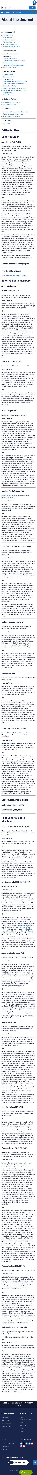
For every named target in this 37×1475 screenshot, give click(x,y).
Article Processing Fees (10, 44)
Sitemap (4, 1449)
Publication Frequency (10, 40)
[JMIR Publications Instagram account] (21, 1446)
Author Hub (5, 1417)
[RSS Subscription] (24, 1446)
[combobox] (19, 7)
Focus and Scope (8, 35)
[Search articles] (32, 7)
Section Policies (8, 75)
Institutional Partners (9, 104)
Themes (23, 1425)
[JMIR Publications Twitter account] (24, 1443)
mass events (23, 927)
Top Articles (6, 123)
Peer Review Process (9, 63)
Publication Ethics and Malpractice (13, 65)
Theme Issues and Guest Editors (13, 114)
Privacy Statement (9, 95)
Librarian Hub (6, 1426)
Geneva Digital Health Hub (9, 495)
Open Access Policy (9, 77)
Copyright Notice (8, 92)
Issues (22, 1428)
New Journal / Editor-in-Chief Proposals (15, 112)
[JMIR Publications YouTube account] (32, 1443)
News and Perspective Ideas (11, 116)
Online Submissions (10, 58)
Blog (21, 1431)
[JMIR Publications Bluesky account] (21, 1443)
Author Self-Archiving (9, 67)
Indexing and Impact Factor (11, 46)
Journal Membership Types (11, 102)
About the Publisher (9, 42)
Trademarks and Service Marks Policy (14, 90)
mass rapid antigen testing (25, 925)
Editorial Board (7, 37)
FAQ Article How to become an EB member (14, 275)
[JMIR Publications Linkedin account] (29, 1443)
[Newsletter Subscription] (18, 1462)
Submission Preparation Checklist (14, 60)
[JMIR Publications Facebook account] (26, 1443)
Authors (22, 1422)
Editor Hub (5, 1420)
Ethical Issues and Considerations (14, 83)
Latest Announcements (25, 1418)
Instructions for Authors (10, 54)
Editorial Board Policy (9, 86)
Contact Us (5, 1446)
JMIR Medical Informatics (11, 12)
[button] (34, 2)
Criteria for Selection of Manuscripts (15, 81)
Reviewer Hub (6, 1423)
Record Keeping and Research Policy (14, 88)
